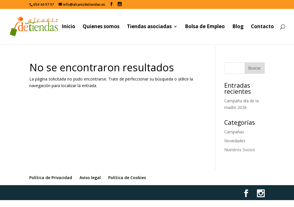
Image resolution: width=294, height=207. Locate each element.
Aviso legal (90, 177)
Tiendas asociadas (149, 27)
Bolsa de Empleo (205, 27)
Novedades (234, 140)
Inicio (68, 27)
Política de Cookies (127, 177)
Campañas (234, 132)
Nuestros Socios (239, 149)
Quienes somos (101, 27)
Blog (237, 27)
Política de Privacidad (50, 177)
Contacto (262, 27)
